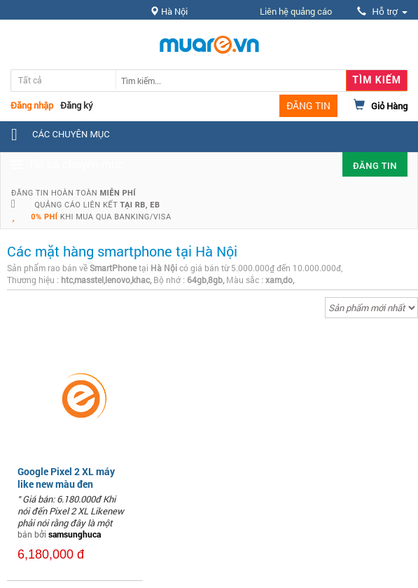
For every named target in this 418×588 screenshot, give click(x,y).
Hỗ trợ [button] (382, 11)
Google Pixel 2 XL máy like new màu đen (66, 478)
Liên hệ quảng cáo (296, 11)
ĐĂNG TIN (308, 105)
